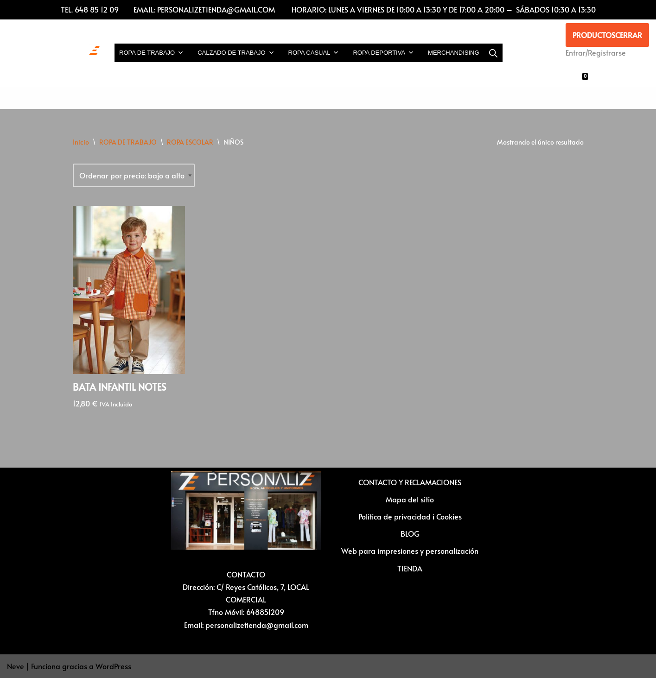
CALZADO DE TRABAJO (235, 53)
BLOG (410, 533)
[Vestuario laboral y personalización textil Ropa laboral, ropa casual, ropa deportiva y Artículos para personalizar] (53, 53)
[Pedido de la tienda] (134, 175)
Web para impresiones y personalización (409, 550)
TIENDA (409, 568)
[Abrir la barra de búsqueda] (493, 53)
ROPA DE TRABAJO (151, 53)
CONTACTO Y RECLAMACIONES (409, 482)
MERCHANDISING (453, 52)
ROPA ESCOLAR (190, 142)
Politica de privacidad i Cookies (410, 516)
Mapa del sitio (410, 499)
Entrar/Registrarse (596, 52)
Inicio (81, 142)
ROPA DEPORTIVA (383, 53)
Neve (15, 666)
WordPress (113, 666)
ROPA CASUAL (313, 53)
